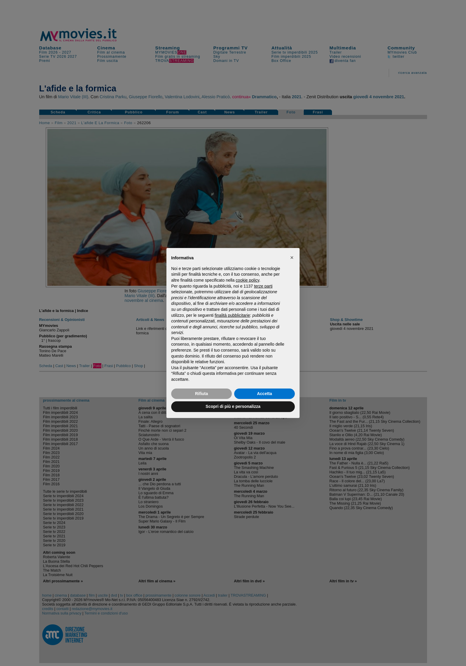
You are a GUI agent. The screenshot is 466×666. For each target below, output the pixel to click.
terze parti (263, 286)
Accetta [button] (264, 393)
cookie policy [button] (247, 280)
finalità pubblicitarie (232, 315)
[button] (292, 257)
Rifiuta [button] (201, 393)
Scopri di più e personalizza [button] (233, 406)
